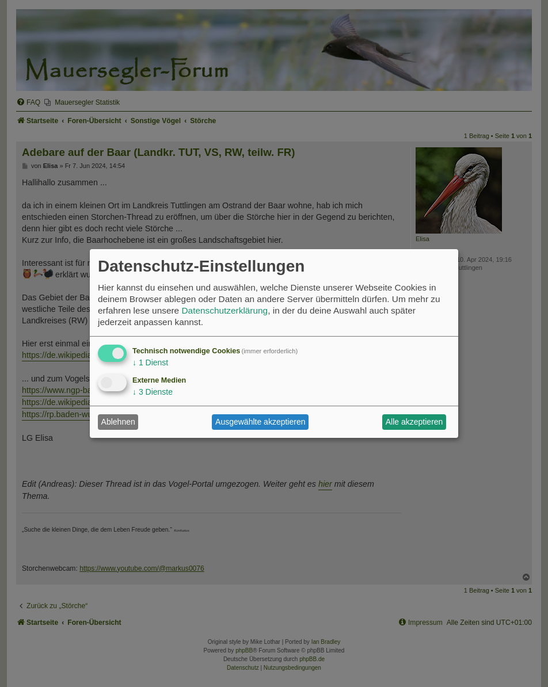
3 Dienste (152, 392)
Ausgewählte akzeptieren (260, 421)
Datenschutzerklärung (224, 310)
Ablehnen (118, 421)
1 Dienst (150, 362)
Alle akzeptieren (414, 421)
